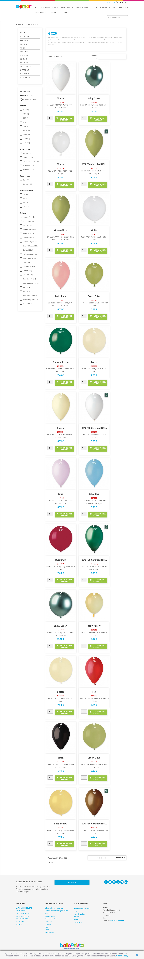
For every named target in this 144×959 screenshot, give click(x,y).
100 (25, 207)
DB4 (25, 122)
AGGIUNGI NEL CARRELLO (64, 119)
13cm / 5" (28, 157)
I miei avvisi (78, 922)
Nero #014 (28, 275)
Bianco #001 (28, 225)
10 (25, 194)
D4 (25, 118)
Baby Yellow (94, 625)
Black (61, 757)
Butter (60, 428)
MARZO (23, 44)
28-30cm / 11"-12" (31, 161)
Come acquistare (51, 919)
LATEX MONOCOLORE (24, 908)
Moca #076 (28, 271)
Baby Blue (94, 493)
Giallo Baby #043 (30, 254)
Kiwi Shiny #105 (29, 258)
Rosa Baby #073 (30, 279)
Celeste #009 (28, 238)
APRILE (23, 48)
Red (94, 691)
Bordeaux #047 (29, 229)
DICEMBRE (25, 77)
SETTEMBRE (25, 66)
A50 (26, 110)
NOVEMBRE (25, 74)
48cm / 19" (28, 170)
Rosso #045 (28, 287)
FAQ (46, 927)
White (60, 98)
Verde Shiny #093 (30, 299)
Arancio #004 (28, 217)
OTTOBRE (24, 70)
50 (25, 202)
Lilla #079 (27, 262)
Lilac (60, 493)
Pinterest (118, 882)
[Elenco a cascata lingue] (101, 2)
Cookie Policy (122, 956)
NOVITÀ (19, 924)
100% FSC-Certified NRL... (93, 164)
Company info (50, 916)
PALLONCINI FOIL (22, 919)
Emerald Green (60, 362)
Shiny (26, 180)
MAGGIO (24, 51)
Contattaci (48, 921)
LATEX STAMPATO (22, 916)
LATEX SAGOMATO (22, 913)
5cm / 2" (27, 153)
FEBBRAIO (24, 40)
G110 (26, 130)
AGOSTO (24, 62)
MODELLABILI (21, 911)
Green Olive (60, 230)
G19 (26, 126)
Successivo (119, 857)
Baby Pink (60, 296)
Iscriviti (72, 882)
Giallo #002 (28, 250)
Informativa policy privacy (54, 908)
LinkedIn (126, 882)
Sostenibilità (49, 932)
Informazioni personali (82, 908)
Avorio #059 (28, 221)
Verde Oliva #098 (30, 295)
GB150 (26, 143)
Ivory (94, 362)
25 (25, 198)
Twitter (110, 882)
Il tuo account (81, 904)
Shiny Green (93, 98)
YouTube (114, 882)
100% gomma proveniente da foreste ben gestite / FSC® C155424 (31, 99)
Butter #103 (28, 233)
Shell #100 (27, 291)
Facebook (106, 882)
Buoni (76, 919)
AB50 (26, 114)
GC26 (22, 32)
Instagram (122, 882)
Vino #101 (27, 304)
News (47, 930)
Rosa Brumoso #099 (31, 283)
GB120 (26, 139)
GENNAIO (24, 37)
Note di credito (79, 914)
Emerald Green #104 (31, 246)
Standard (27, 184)
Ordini (76, 911)
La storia (48, 924)
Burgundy (60, 559)
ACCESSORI (20, 921)
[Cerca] (117, 17)
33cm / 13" (28, 165)
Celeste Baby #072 (30, 242)
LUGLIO (23, 59)
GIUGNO (24, 55)
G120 (26, 134)
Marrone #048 (29, 266)
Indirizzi (76, 917)
